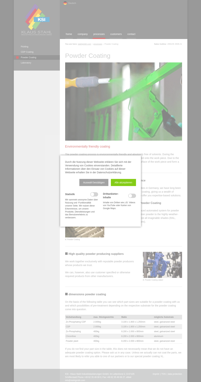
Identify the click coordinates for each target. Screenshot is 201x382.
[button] (93, 182)
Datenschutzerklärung (109, 172)
